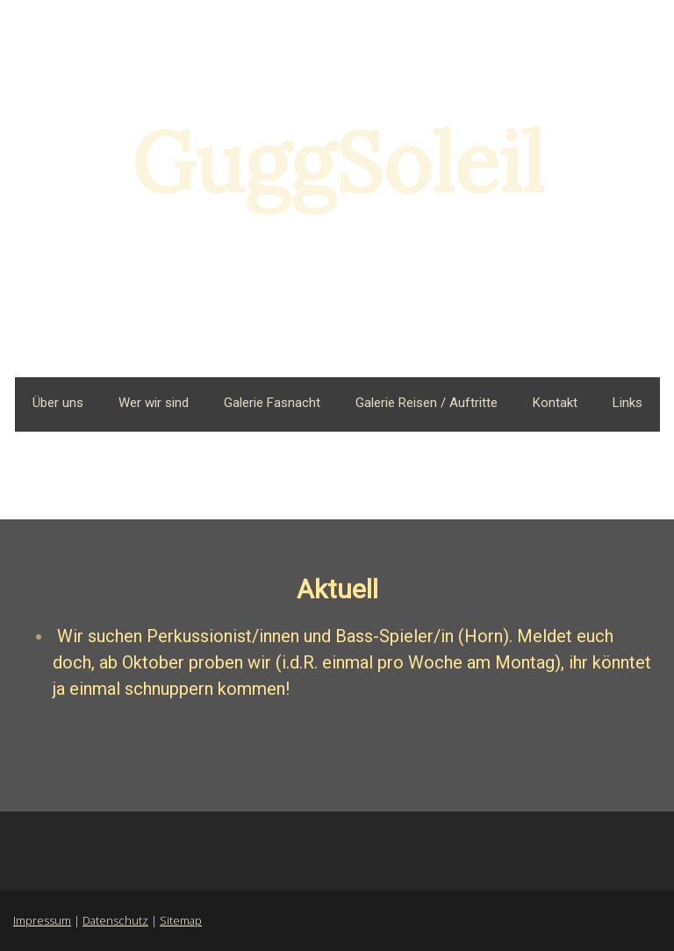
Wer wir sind (153, 403)
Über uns (57, 403)
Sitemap (181, 920)
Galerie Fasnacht (272, 403)
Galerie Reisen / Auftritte (426, 403)
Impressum (42, 920)
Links (627, 403)
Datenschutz (115, 920)
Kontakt (555, 403)
